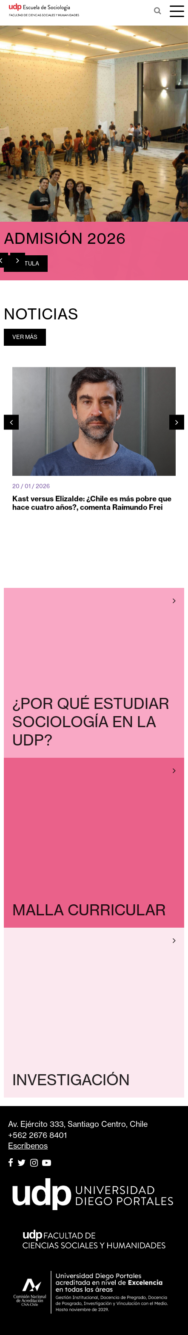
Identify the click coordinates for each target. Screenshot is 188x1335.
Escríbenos (28, 1146)
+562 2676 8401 (37, 1135)
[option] (94, 152)
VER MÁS (24, 336)
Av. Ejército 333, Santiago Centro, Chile (78, 1124)
